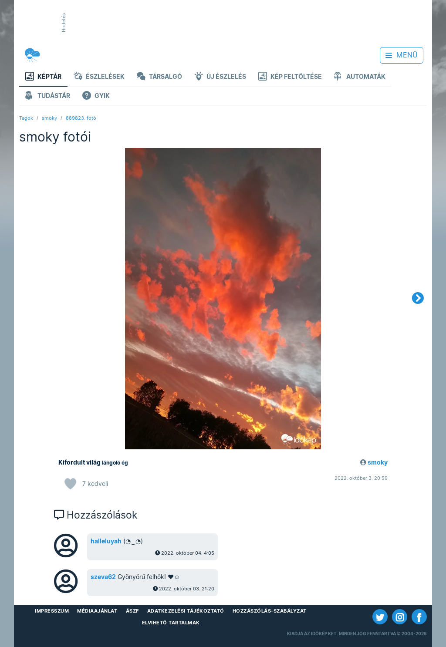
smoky (49, 118)
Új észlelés (220, 77)
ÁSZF (132, 611)
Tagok (26, 118)
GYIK (96, 96)
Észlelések (99, 77)
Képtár (43, 77)
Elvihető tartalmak (171, 623)
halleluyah (106, 541)
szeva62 (103, 576)
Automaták (359, 77)
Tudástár (47, 96)
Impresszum (52, 611)
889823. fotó (81, 118)
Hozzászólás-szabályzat (270, 611)
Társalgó (159, 77)
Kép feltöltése (290, 77)
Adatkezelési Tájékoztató (185, 611)
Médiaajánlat (97, 611)
